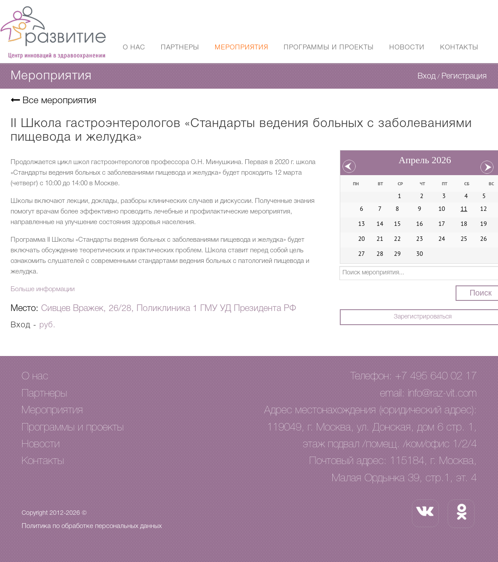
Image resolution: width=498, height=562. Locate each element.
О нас (134, 48)
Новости (407, 48)
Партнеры (180, 48)
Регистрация (464, 76)
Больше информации (43, 289)
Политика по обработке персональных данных (92, 526)
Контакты (459, 48)
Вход (427, 76)
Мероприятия (241, 48)
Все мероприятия (53, 101)
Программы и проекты (329, 48)
